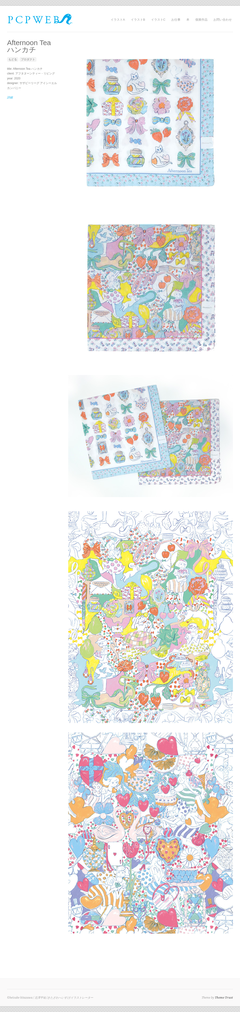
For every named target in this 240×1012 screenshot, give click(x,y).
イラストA (118, 19)
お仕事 (175, 19)
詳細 (10, 97)
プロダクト (28, 59)
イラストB (138, 19)
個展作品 (201, 19)
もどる (12, 59)
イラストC (158, 19)
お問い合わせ (222, 19)
